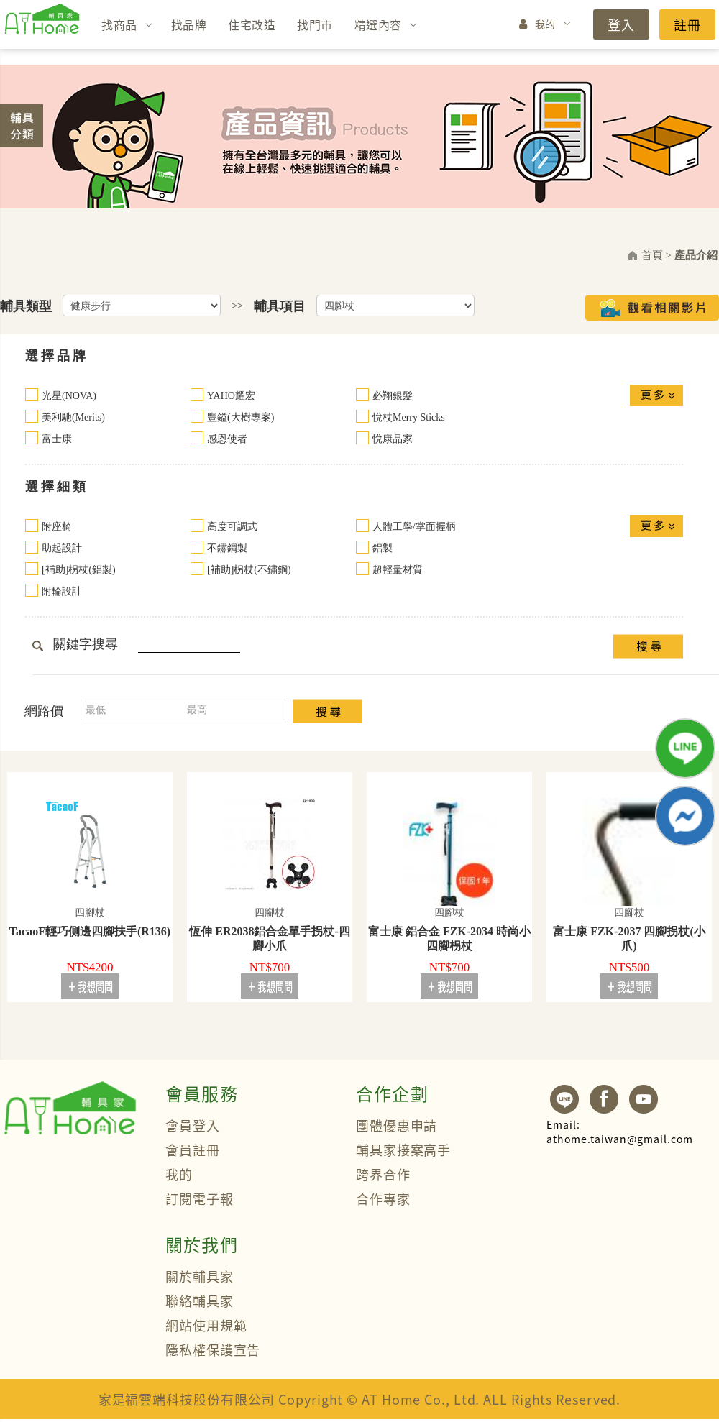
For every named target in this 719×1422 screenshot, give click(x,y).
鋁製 (382, 548)
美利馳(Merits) (73, 417)
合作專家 (383, 1198)
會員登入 (192, 1125)
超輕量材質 (397, 569)
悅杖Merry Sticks (408, 417)
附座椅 (57, 526)
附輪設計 (62, 591)
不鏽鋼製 (227, 548)
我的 (545, 24)
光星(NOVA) (69, 395)
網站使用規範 (206, 1325)
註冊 (687, 24)
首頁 (652, 255)
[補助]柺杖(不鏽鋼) (249, 569)
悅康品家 (392, 439)
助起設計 (62, 548)
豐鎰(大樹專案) (240, 417)
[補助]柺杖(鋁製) (79, 569)
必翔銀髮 (392, 395)
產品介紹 (696, 255)
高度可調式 (232, 526)
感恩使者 (227, 439)
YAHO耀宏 (231, 395)
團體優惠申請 (396, 1125)
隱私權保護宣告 (212, 1349)
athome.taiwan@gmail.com (619, 1131)
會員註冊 (192, 1149)
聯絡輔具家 (199, 1300)
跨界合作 (383, 1174)
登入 (621, 24)
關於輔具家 (199, 1276)
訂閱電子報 (199, 1198)
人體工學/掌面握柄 (414, 526)
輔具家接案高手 (403, 1149)
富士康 (57, 439)
